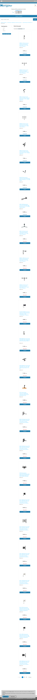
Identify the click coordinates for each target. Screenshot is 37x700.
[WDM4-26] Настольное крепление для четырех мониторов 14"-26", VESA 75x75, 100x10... (24, 125)
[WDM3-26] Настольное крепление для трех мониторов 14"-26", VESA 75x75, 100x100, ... (24, 286)
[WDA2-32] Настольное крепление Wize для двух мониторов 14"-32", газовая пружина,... (25, 152)
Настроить (13, 696)
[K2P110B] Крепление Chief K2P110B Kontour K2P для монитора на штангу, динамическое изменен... (24, 555)
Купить (25, 81)
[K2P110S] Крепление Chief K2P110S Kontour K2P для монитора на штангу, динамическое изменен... (24, 528)
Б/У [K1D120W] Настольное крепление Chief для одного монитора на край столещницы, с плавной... (25, 313)
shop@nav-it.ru (18, 10)
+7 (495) (18, 12)
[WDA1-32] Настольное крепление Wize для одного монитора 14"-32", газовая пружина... (25, 98)
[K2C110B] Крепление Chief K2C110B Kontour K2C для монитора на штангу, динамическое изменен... (24, 501)
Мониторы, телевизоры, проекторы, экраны (14, 22)
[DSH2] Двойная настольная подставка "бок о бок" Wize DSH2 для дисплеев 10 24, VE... (25, 367)
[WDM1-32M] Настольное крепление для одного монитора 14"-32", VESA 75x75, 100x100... (24, 260)
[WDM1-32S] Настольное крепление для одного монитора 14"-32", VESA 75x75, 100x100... (24, 45)
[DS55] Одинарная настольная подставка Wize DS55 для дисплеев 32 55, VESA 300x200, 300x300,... (25, 475)
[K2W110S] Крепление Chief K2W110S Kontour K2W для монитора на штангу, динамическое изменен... (25, 421)
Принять (5, 696)
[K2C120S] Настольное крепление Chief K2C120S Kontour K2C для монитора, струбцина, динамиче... (24, 609)
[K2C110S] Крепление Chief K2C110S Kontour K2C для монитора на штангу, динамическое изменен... (24, 582)
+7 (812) (18, 11)
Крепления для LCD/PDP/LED (27, 22)
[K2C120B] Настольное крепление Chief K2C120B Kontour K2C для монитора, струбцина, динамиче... (24, 636)
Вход (36, 1)
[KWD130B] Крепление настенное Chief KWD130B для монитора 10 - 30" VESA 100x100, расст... (25, 206)
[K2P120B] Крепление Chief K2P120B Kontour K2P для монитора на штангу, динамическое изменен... (24, 663)
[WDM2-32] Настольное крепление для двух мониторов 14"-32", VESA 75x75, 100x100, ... (24, 71)
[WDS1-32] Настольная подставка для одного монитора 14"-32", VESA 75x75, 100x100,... (24, 233)
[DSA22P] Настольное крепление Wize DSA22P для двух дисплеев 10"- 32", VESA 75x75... (25, 179)
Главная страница (3, 22)
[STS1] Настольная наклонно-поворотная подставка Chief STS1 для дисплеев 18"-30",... (24, 394)
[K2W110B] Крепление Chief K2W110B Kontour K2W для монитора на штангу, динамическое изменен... (25, 448)
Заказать (24, 243)
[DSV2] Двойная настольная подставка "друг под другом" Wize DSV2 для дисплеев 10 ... (25, 340)
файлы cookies (11, 691)
